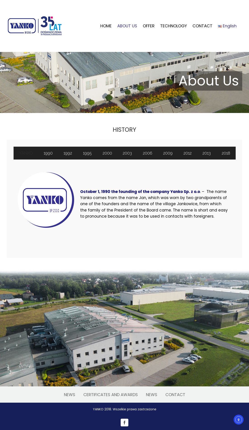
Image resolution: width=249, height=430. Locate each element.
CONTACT (175, 394)
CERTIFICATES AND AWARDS (110, 394)
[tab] (26, 153)
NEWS (69, 394)
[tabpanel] (124, 204)
